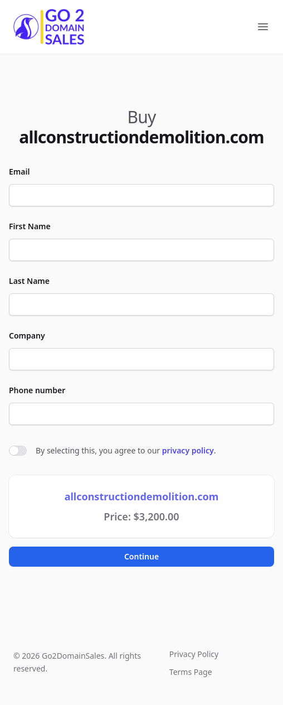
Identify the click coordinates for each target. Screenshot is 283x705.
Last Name (29, 281)
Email (19, 171)
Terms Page (190, 672)
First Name (30, 226)
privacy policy (188, 450)
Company (27, 335)
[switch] (18, 451)
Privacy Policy (193, 654)
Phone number (37, 390)
